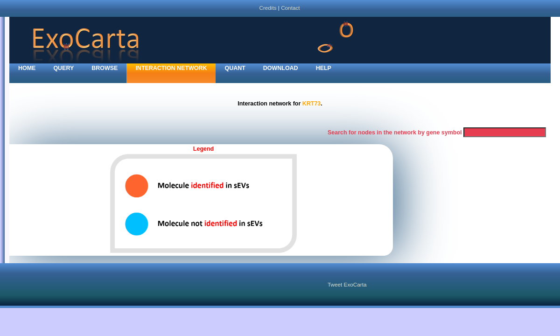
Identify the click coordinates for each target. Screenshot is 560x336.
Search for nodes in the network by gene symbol (395, 132)
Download (280, 68)
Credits (267, 8)
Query (63, 68)
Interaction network (171, 68)
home (26, 68)
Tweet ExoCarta (347, 284)
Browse (104, 68)
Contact (290, 8)
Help (323, 68)
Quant (234, 68)
